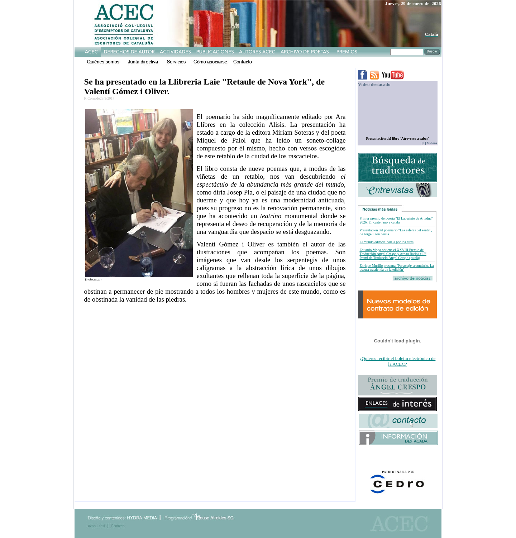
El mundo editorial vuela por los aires (386, 242)
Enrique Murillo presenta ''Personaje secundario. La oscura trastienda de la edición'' (396, 268)
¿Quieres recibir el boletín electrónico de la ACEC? (398, 361)
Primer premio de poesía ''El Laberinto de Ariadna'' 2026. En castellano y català (396, 220)
